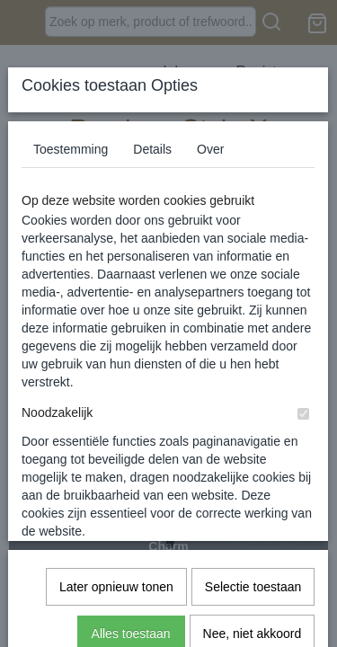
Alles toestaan (131, 434)
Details (152, 149)
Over (210, 149)
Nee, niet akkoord (252, 434)
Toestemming (70, 149)
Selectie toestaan (253, 387)
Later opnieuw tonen (116, 387)
